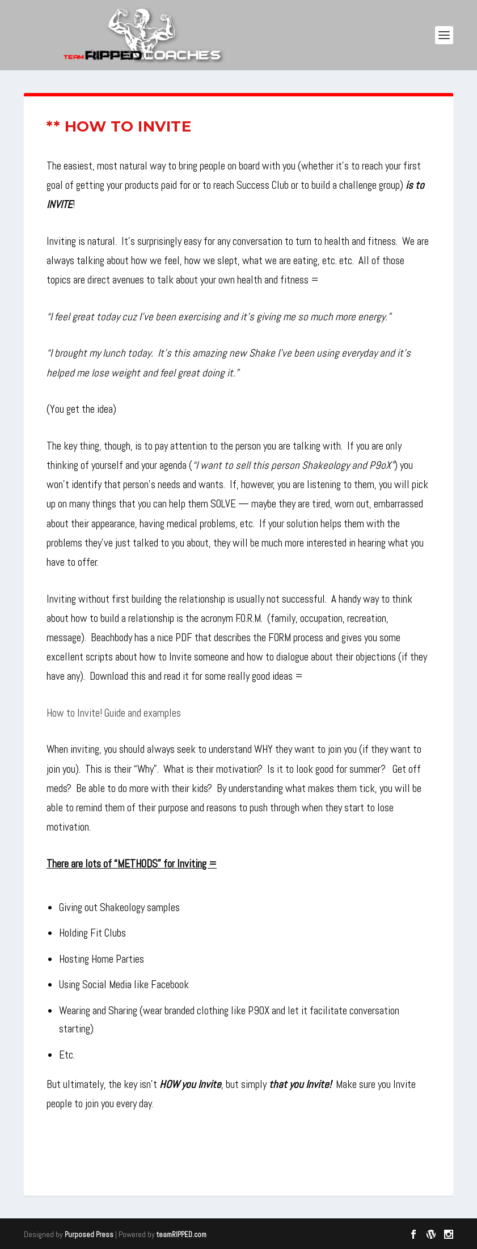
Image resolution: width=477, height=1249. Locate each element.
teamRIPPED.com (181, 1234)
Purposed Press (89, 1234)
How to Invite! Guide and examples (114, 713)
